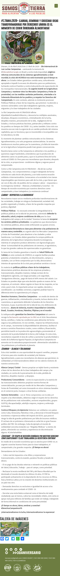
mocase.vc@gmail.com (13, 558)
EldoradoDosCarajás (10, 72)
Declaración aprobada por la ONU (23, 317)
